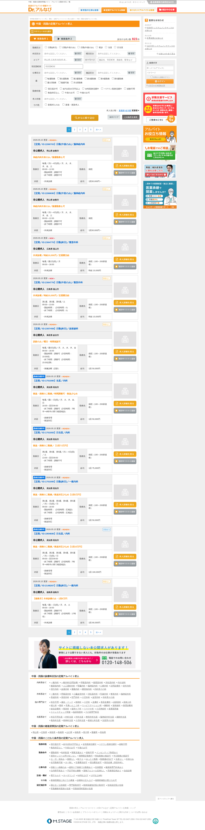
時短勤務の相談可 (103, 756)
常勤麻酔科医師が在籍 (60, 788)
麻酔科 (107, 705)
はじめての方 (126, 2)
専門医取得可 (75, 785)
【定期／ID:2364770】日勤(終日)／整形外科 (55, 242)
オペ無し (69, 762)
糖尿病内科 (56, 686)
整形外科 (114, 694)
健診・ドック (67, 702)
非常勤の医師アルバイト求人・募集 (41, 19)
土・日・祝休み (58, 759)
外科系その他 (108, 697)
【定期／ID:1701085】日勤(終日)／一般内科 (55, 481)
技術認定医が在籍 (115, 785)
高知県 (103, 732)
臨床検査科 (78, 712)
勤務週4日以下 (106, 759)
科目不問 (55, 702)
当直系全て (42, 717)
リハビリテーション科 (92, 705)
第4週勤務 (105, 79)
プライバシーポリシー (92, 812)
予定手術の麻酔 (74, 770)
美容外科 (65, 697)
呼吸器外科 (66, 694)
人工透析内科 (69, 686)
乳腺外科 (104, 694)
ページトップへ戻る (166, 798)
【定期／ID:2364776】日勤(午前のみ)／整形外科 (58, 282)
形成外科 (55, 697)
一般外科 (55, 694)
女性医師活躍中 (92, 89)
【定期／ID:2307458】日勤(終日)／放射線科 (55, 328)
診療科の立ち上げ (85, 780)
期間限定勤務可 (86, 756)
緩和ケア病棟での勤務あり (81, 767)
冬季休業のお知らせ (155, 38)
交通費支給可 (81, 762)
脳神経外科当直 (107, 717)
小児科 (87, 702)
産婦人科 (127, 702)
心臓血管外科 (79, 694)
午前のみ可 (70, 93)
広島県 (44, 732)
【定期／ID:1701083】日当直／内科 (51, 432)
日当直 (120, 47)
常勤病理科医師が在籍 (83, 788)
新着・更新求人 (72, 105)
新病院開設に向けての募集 (62, 780)
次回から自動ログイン (161, 77)
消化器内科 (110, 682)
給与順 (128, 110)
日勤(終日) (52, 47)
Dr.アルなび (114, 10)
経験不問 (131, 89)
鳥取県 (52, 732)
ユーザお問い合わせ (139, 812)
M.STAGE (59, 821)
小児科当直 (80, 720)
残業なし (71, 759)
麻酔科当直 (121, 717)
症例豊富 (99, 767)
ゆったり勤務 (92, 759)
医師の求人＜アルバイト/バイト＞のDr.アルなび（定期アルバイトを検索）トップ (102, 808)
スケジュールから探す (41, 31)
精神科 (78, 702)
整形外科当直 (92, 717)
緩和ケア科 (76, 709)
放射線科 (116, 705)
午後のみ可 (85, 93)
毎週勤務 (51, 79)
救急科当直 (56, 720)
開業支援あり (77, 752)
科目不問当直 (57, 717)
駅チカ (80, 759)
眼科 (61, 705)
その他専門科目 (92, 712)
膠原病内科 (87, 689)
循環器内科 (98, 682)
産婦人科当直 (94, 720)
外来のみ (130, 759)
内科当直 (69, 717)
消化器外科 (93, 694)
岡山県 (36, 732)
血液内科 (65, 689)
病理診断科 (128, 705)
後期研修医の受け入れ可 (106, 780)
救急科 (66, 709)
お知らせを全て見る (167, 54)
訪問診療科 (115, 686)
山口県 (69, 732)
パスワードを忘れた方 (156, 85)
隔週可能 (65, 82)
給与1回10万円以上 (71, 89)
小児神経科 (101, 709)
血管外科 (96, 697)
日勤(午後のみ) (87, 47)
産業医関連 (113, 709)
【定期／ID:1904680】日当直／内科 (51, 533)
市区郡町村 (36, 66)
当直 (110, 47)
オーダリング (69, 775)
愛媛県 (94, 732)
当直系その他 (108, 720)
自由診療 (128, 770)
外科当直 (79, 717)
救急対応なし (54, 93)
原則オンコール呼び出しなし (63, 756)
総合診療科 (56, 709)
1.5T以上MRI (96, 775)
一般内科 (55, 682)
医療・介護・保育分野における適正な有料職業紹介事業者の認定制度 (155, 821)
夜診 (101, 47)
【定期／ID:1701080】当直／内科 (50, 380)
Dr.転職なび (89, 10)
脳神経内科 (93, 686)
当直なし (119, 759)
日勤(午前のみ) (68, 47)
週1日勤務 (51, 82)
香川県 (86, 732)
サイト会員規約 (73, 812)
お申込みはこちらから (79, 660)
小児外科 (86, 697)
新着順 (122, 110)
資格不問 (90, 752)
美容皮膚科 (106, 702)
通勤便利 (55, 752)
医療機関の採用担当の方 (161, 2)
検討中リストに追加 (125, 173)
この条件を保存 (131, 117)
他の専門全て (41, 702)
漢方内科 (55, 689)
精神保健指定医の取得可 (94, 785)
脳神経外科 (126, 694)
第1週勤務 (64, 79)
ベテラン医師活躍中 (113, 89)
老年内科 (127, 686)
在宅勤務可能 (57, 762)
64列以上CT (82, 775)
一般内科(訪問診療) (69, 682)
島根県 (61, 732)
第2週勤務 (77, 79)
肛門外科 (75, 697)
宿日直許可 (53, 89)
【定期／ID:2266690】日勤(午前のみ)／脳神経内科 (59, 193)
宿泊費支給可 (96, 762)
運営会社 (61, 812)
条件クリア (113, 117)
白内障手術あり (58, 770)
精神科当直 (68, 720)
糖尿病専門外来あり (114, 767)
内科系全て (42, 682)
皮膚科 (95, 702)
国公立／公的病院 (59, 785)
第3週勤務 (91, 79)
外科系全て (42, 694)
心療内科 (104, 686)
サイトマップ (140, 2)
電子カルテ (56, 775)
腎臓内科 (81, 686)
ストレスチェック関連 (60, 712)
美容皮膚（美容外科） (114, 762)
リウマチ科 (89, 709)
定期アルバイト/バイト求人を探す (64, 19)
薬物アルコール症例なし (94, 770)
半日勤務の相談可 (121, 756)
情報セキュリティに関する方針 (116, 812)
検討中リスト (167, 9)
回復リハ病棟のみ (59, 767)
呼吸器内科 (86, 682)
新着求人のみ (54, 105)
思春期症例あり (114, 770)
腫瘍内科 (75, 689)
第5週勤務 (118, 79)
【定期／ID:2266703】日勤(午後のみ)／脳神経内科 (59, 144)
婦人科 (54, 705)
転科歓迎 (65, 752)
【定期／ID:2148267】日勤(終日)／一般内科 (55, 585)
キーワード (90, 60)
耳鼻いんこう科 (72, 705)
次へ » (98, 130)
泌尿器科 (117, 702)
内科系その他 (100, 689)
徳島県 (78, 732)
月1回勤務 (77, 82)
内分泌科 (122, 682)
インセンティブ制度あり (107, 752)
